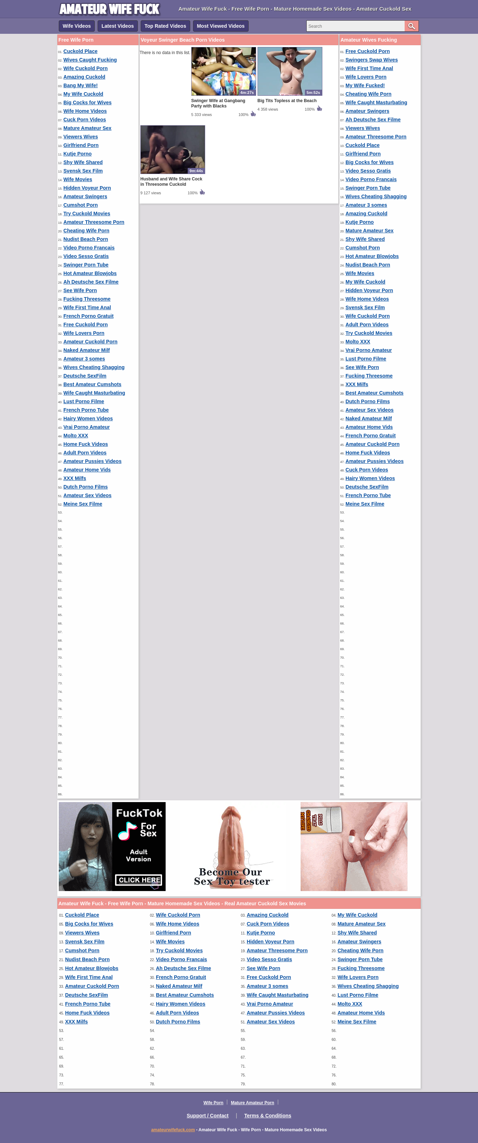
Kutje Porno (77, 154)
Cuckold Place (80, 51)
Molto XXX (75, 435)
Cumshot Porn (80, 205)
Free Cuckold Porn (85, 324)
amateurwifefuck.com (173, 1129)
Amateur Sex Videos (87, 495)
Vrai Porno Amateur (86, 427)
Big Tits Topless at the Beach (287, 100)
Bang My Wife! (80, 85)
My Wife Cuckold (83, 94)
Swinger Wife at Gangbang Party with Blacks (218, 103)
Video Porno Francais (89, 248)
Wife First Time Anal (87, 307)
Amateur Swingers (85, 196)
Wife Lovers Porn (83, 333)
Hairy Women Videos (88, 418)
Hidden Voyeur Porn (87, 188)
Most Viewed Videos (221, 26)
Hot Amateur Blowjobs (90, 273)
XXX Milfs (74, 478)
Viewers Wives (80, 136)
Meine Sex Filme (82, 504)
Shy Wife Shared (83, 162)
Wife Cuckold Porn (85, 68)
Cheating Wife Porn (86, 230)
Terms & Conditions (267, 1115)
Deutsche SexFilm (84, 376)
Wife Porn (213, 1102)
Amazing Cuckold (84, 77)
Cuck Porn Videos (84, 119)
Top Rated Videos (165, 26)
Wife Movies (77, 179)
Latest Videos (118, 26)
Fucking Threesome (86, 299)
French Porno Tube (86, 410)
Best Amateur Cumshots (92, 384)
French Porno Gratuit (88, 316)
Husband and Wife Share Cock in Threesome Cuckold (171, 182)
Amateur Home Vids (87, 470)
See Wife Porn (80, 290)
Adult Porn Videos (84, 452)
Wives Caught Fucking (90, 60)
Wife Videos (77, 26)
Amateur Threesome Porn (93, 222)
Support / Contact (207, 1115)
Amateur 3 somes (84, 359)
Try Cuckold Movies (86, 213)
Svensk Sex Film (83, 171)
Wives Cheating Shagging (94, 367)
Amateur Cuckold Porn (90, 341)
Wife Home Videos (85, 111)
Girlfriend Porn (81, 145)
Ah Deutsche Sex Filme (91, 282)
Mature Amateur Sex (87, 128)
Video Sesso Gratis (86, 256)
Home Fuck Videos (85, 444)
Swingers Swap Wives (371, 60)
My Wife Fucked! (365, 85)
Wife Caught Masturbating (94, 393)
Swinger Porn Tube (86, 265)
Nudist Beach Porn (85, 239)
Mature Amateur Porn (252, 1102)
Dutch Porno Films (85, 487)
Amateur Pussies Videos (92, 461)
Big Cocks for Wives (87, 102)
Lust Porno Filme (83, 401)
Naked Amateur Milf (86, 350)
